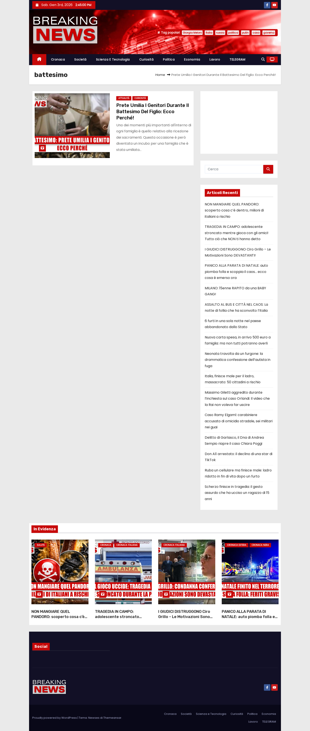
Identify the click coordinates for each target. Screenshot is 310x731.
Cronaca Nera (260, 545)
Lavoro (214, 59)
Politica (169, 59)
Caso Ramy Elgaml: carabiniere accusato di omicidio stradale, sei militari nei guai (239, 421)
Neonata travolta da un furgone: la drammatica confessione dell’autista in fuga (237, 359)
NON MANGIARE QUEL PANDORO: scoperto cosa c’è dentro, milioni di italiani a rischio (234, 210)
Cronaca (58, 59)
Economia (192, 59)
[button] (263, 59)
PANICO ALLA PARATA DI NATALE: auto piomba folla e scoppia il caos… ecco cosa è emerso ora (236, 271)
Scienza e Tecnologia (113, 59)
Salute (41, 545)
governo (268, 32)
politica (233, 32)
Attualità (123, 98)
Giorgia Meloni (192, 32)
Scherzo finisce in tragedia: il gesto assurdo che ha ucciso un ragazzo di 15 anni (237, 492)
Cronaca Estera (236, 545)
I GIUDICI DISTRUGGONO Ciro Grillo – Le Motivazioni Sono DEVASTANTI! (184, 616)
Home (160, 74)
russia (220, 32)
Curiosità (146, 59)
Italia (209, 32)
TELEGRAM (237, 59)
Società (80, 59)
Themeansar (112, 718)
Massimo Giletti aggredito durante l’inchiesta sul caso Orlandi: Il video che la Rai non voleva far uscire (237, 398)
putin (245, 32)
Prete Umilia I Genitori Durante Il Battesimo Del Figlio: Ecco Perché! (152, 111)
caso (256, 32)
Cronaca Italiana (127, 545)
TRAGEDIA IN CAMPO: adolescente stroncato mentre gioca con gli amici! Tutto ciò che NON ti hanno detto (236, 232)
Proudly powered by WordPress (55, 718)
